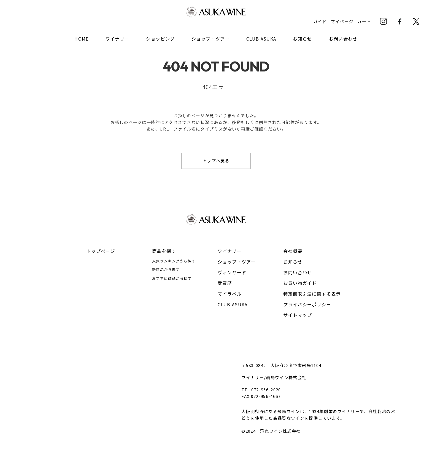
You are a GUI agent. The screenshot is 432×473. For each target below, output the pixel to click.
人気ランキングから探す (174, 261)
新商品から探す (166, 269)
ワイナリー (230, 251)
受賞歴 (225, 283)
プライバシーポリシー (307, 304)
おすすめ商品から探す (172, 278)
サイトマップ (297, 315)
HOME (81, 38)
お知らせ (302, 38)
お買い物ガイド (300, 283)
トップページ (101, 251)
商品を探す (164, 251)
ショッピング (160, 38)
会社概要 (292, 251)
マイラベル (230, 293)
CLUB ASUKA (261, 38)
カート (364, 21)
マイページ (342, 21)
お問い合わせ (343, 38)
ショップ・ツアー (210, 38)
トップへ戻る (215, 160)
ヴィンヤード (232, 272)
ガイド (319, 21)
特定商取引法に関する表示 (312, 293)
